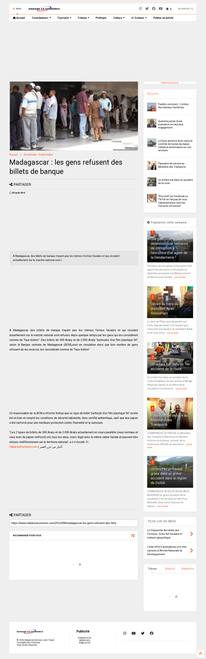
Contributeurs (41, 17)
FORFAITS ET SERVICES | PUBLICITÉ (85, 640)
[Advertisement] (103, 51)
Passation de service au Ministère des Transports (169, 420)
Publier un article (163, 17)
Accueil (19, 17)
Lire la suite (180, 277)
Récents (153, 93)
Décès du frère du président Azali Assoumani (164, 308)
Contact (139, 17)
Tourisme (64, 17)
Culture (119, 17)
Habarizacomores (170, 83)
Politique (101, 17)
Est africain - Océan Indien (38, 154)
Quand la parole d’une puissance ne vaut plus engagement (170, 124)
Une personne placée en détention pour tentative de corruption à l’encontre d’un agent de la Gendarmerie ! (169, 248)
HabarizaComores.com (23, 446)
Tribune (83, 17)
